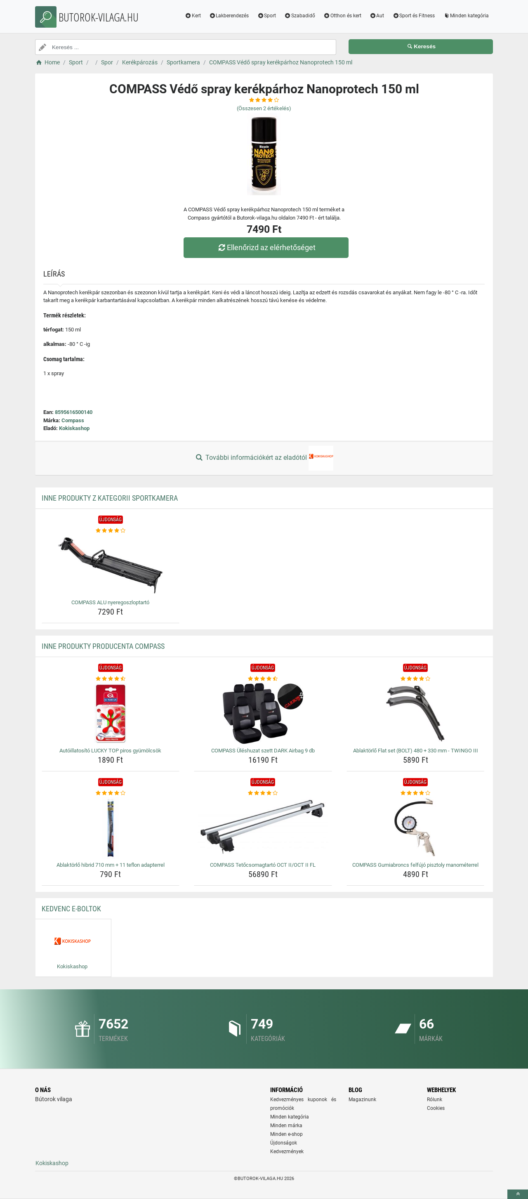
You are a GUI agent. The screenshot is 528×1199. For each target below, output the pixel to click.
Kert (193, 16)
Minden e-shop (286, 1134)
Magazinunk (362, 1099)
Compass (72, 420)
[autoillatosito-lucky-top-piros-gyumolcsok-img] (110, 714)
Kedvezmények (287, 1151)
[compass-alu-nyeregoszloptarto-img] (110, 565)
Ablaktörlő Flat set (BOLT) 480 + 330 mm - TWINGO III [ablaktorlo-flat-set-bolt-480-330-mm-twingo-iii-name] (415, 750)
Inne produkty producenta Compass (103, 646)
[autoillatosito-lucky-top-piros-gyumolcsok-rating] (110, 679)
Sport (266, 16)
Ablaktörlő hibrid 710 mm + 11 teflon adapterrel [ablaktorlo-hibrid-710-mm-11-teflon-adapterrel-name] (111, 865)
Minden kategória (466, 16)
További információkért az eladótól (264, 458)
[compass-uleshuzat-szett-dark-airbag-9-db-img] (263, 714)
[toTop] (517, 1194)
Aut (377, 16)
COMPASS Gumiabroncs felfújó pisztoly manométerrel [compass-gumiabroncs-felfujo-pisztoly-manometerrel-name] (415, 865)
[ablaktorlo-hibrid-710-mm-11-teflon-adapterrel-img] (110, 828)
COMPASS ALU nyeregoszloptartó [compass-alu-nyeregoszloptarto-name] (110, 602)
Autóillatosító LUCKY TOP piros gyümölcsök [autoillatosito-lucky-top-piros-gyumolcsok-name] (110, 750)
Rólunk (434, 1099)
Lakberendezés (229, 16)
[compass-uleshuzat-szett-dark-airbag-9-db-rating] (263, 679)
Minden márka (286, 1125)
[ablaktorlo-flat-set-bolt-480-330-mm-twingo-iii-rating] (415, 679)
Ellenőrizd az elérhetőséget (266, 247)
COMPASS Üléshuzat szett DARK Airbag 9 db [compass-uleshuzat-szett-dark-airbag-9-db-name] (263, 750)
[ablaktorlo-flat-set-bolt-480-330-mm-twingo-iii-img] (415, 714)
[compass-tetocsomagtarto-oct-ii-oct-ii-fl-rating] (263, 793)
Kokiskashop (74, 428)
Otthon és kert (342, 16)
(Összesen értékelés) (264, 108)
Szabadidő (299, 16)
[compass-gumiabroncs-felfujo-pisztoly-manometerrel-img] (415, 828)
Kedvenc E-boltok (71, 908)
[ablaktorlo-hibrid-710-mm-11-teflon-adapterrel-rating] (110, 793)
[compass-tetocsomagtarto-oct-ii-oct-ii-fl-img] (263, 828)
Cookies (436, 1108)
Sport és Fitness (413, 16)
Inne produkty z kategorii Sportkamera (110, 498)
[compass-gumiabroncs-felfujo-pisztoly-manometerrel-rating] (415, 793)
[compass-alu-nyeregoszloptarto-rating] (110, 531)
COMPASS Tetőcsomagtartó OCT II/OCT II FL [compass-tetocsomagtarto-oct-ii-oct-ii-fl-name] (263, 865)
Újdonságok (283, 1143)
